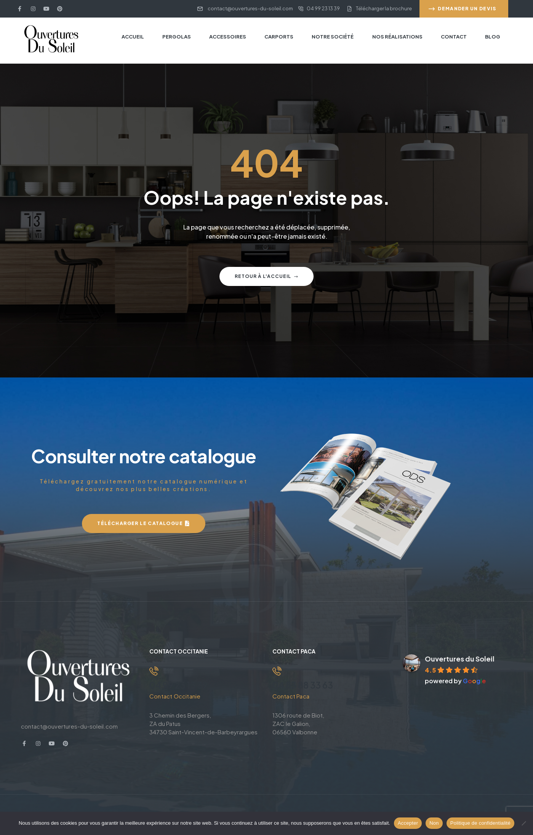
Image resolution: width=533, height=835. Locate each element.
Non (434, 823)
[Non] (523, 823)
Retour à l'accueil (266, 276)
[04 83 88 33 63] (277, 671)
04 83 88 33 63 (304, 684)
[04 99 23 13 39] (153, 671)
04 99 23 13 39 (179, 684)
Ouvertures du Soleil (460, 658)
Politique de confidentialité (480, 823)
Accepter (408, 823)
